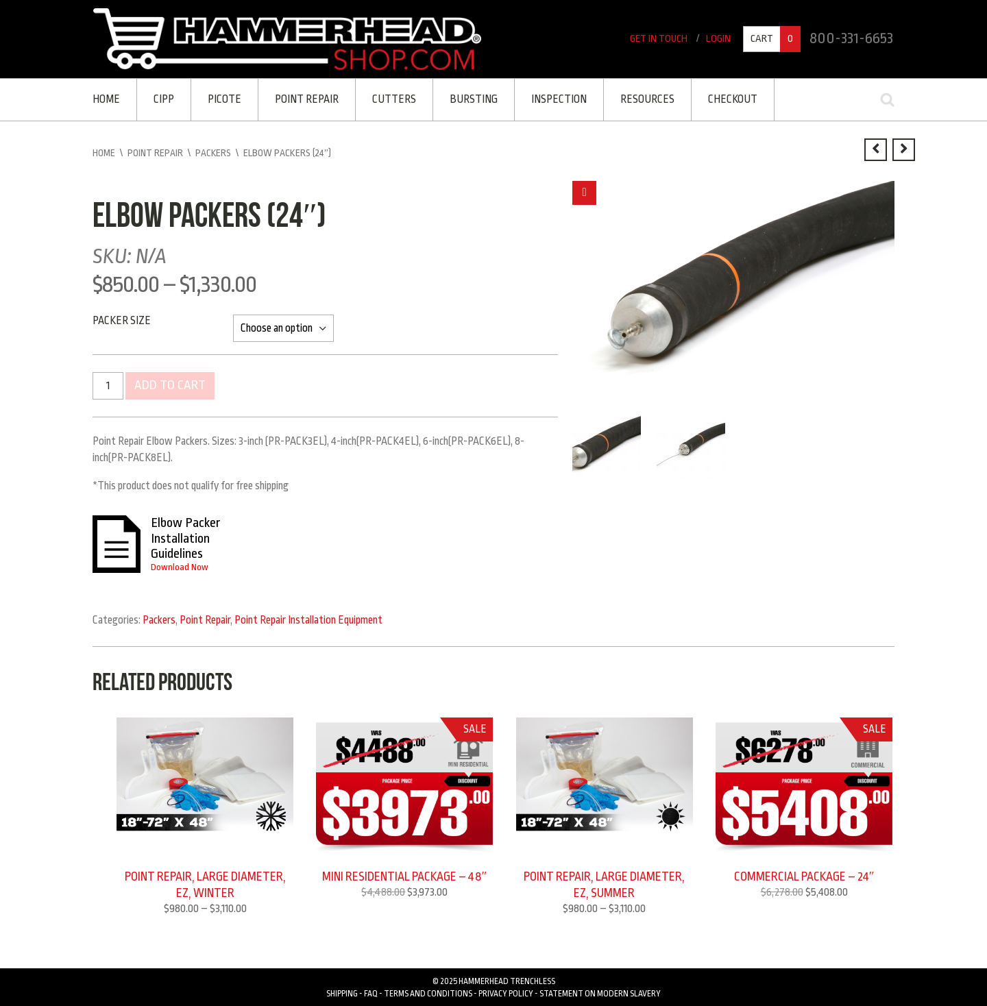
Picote (224, 99)
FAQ (371, 993)
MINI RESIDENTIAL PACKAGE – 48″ (404, 875)
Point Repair (307, 99)
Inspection (559, 99)
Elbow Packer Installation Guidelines (186, 538)
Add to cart (170, 385)
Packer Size (122, 321)
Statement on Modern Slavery (600, 993)
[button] (584, 193)
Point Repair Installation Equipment (308, 619)
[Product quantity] (108, 386)
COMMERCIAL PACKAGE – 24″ (804, 875)
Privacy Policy (505, 993)
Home (106, 99)
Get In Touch (658, 39)
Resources (647, 99)
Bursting (474, 99)
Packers (213, 152)
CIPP (164, 99)
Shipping (342, 993)
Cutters (394, 99)
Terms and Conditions (428, 993)
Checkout (732, 99)
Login (718, 39)
